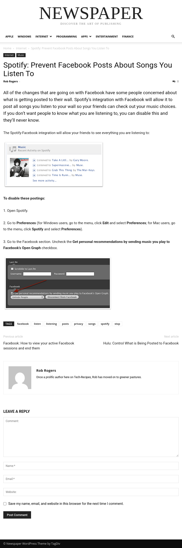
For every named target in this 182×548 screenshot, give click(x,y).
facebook (23, 323)
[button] (173, 36)
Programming (66, 36)
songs (92, 323)
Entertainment (107, 36)
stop (117, 323)
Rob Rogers (10, 81)
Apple (9, 36)
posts (65, 323)
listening (51, 323)
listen (37, 323)
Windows (24, 36)
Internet (42, 36)
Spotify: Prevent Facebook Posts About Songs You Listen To (87, 69)
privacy (78, 323)
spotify (105, 323)
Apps (84, 36)
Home (7, 48)
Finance (127, 36)
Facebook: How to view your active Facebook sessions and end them (38, 345)
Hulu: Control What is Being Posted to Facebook (141, 343)
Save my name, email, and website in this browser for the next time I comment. (66, 504)
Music (21, 55)
